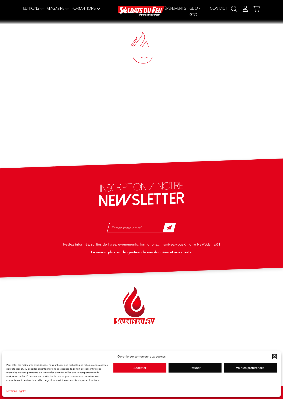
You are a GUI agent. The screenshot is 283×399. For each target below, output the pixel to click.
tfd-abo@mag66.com (65, 328)
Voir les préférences (250, 368)
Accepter (140, 368)
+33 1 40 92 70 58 (63, 321)
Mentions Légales (16, 391)
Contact (218, 8)
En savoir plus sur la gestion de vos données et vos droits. (141, 252)
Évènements (175, 8)
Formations (84, 8)
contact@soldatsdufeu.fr (68, 303)
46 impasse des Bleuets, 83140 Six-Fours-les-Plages (73, 294)
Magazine (55, 8)
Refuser (195, 368)
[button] (274, 356)
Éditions (31, 8)
